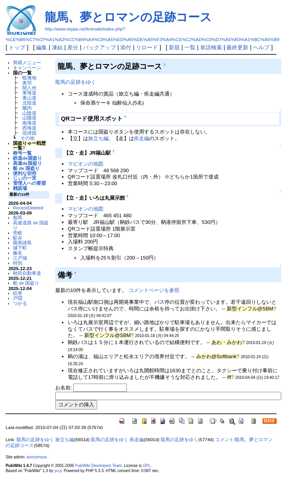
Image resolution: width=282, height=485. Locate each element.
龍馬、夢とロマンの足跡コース (128, 17)
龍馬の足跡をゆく (75, 82)
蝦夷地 (29, 77)
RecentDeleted (28, 207)
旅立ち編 (98, 138)
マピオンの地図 (85, 164)
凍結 (57, 47)
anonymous (37, 457)
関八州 (29, 87)
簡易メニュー (27, 62)
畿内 (27, 107)
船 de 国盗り (26, 168)
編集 (41, 47)
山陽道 (29, 117)
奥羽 (27, 82)
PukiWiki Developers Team (98, 465)
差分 (72, 47)
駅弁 (17, 237)
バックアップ (99, 47)
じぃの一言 (24, 177)
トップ (17, 47)
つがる (20, 303)
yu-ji (57, 471)
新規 (174, 47)
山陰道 (29, 112)
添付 (125, 47)
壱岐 (17, 232)
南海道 (29, 122)
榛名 (17, 252)
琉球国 (29, 132)
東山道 (29, 97)
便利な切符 (24, 173)
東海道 (29, 92)
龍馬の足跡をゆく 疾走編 (117, 439)
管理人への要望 (29, 183)
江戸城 (20, 257)
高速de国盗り (27, 163)
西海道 (29, 127)
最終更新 (237, 47)
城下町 (20, 247)
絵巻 (17, 293)
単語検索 (211, 47)
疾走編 (141, 138)
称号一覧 (22, 152)
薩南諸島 (22, 242)
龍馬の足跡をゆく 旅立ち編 (45, 439)
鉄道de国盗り (27, 157)
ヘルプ (261, 47)
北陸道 (29, 102)
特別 (17, 262)
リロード (147, 47)
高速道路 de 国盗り (31, 225)
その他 (27, 138)
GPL (146, 465)
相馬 (17, 217)
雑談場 (20, 188)
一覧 (189, 47)
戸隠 (17, 298)
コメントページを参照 (153, 290)
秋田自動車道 (27, 273)
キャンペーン (27, 67)
